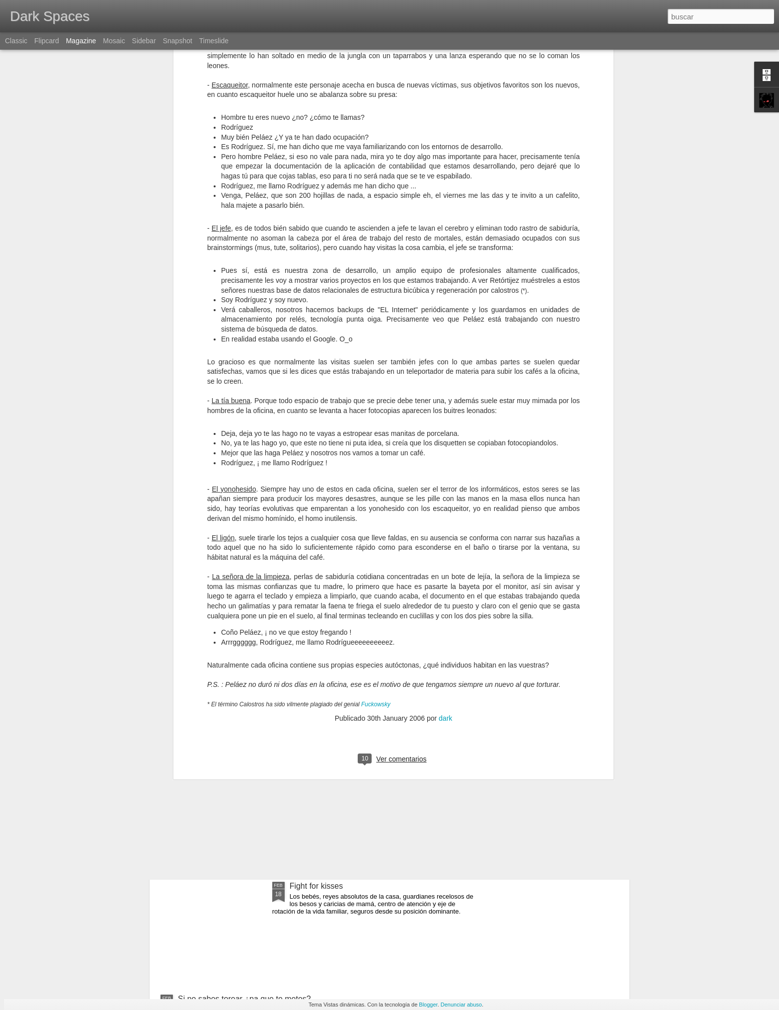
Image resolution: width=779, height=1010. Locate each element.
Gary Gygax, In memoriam (336, 696)
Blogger (428, 1005)
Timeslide (214, 41)
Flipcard (46, 41)
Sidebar (144, 41)
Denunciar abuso (461, 1005)
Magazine (81, 41)
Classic (16, 41)
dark (445, 560)
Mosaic (114, 41)
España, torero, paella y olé (226, 809)
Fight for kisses (316, 886)
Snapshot (177, 41)
